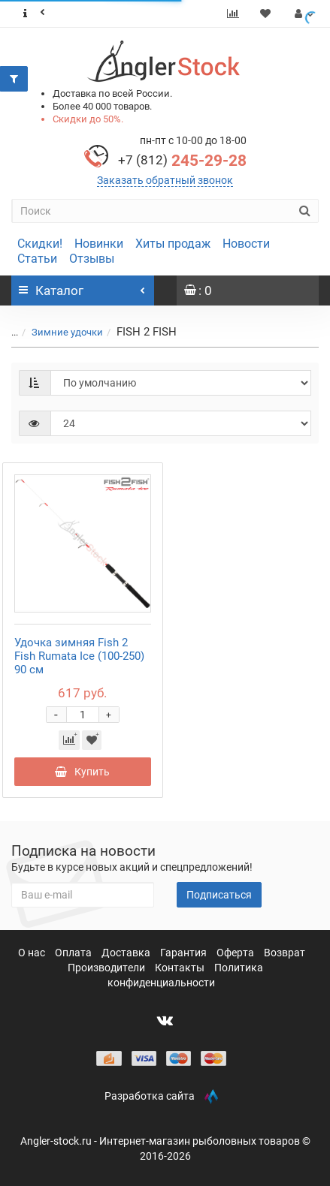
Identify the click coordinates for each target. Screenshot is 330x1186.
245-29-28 (182, 161)
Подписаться (219, 895)
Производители (107, 968)
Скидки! (39, 243)
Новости (246, 243)
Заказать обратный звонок (165, 180)
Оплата (74, 953)
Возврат (284, 953)
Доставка (127, 953)
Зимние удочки (67, 332)
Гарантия (184, 953)
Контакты (181, 968)
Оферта (236, 953)
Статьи (37, 258)
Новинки (98, 243)
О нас (32, 953)
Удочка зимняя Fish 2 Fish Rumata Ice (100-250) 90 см (79, 656)
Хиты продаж (172, 243)
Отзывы (91, 258)
